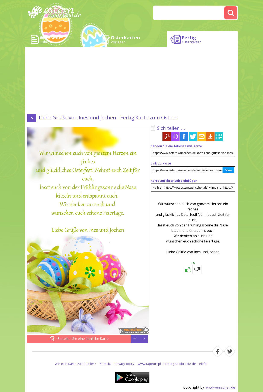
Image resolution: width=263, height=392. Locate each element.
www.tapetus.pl (149, 363)
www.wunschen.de (220, 387)
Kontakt (105, 363)
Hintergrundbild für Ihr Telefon (185, 363)
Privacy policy (124, 363)
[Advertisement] (131, 81)
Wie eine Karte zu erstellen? (75, 363)
